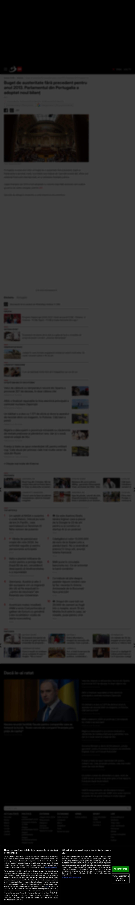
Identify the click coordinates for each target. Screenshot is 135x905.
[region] (67, 875)
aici (47, 886)
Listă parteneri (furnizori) (71, 877)
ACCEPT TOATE (120, 869)
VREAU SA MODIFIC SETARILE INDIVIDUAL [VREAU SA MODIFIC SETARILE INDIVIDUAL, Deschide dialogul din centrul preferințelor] (120, 878)
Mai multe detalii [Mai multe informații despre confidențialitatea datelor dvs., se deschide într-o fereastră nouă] (51, 867)
